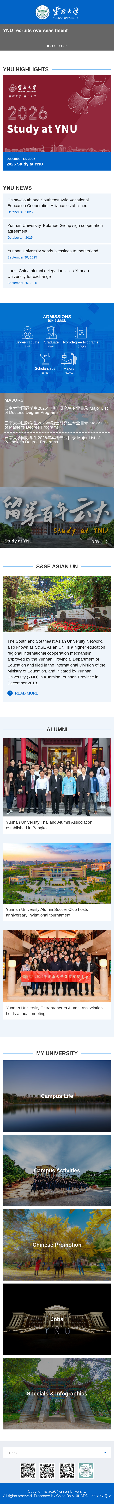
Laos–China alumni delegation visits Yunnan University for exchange (48, 273)
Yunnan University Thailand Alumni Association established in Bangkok (49, 825)
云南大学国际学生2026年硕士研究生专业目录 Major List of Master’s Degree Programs (56, 425)
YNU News (17, 188)
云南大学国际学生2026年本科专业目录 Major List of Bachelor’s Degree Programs (52, 439)
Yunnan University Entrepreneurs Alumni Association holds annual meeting (54, 1011)
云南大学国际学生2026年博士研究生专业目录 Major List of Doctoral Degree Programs (56, 410)
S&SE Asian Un (57, 566)
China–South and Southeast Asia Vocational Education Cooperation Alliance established (48, 203)
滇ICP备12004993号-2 (93, 1496)
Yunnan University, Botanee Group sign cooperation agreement (55, 228)
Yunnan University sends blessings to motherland (52, 251)
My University (57, 1053)
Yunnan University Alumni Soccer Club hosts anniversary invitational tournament (47, 912)
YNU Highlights (26, 69)
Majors (13, 400)
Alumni (57, 729)
